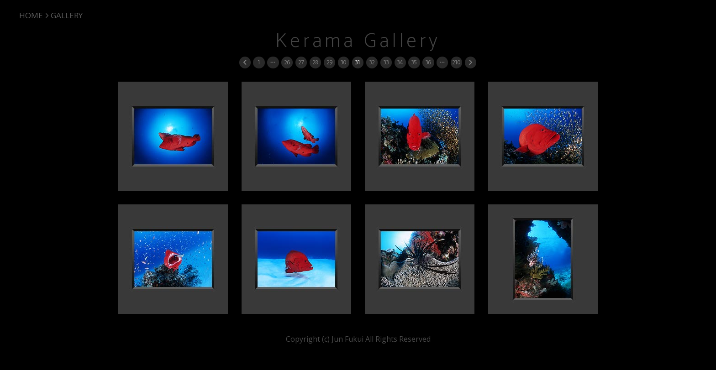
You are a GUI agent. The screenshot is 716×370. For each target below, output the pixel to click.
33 (386, 62)
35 (413, 62)
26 (287, 62)
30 (343, 62)
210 (456, 62)
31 (357, 62)
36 (428, 62)
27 (301, 62)
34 (400, 62)
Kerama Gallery (358, 41)
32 (371, 62)
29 (329, 62)
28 (315, 62)
